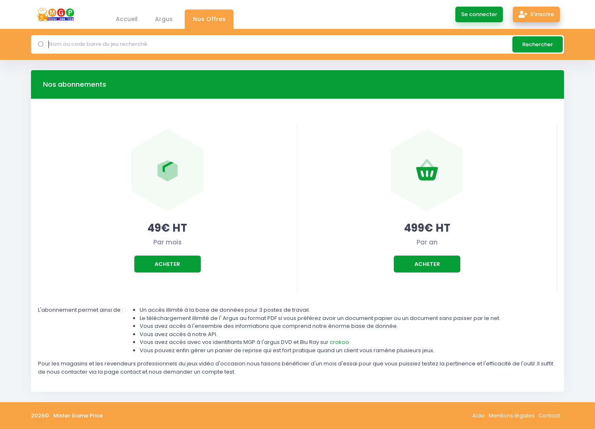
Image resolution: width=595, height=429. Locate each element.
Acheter (167, 264)
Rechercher (537, 44)
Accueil (127, 19)
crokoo (339, 342)
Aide (478, 416)
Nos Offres (209, 19)
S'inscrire (537, 14)
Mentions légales (512, 416)
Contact (549, 416)
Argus (164, 19)
